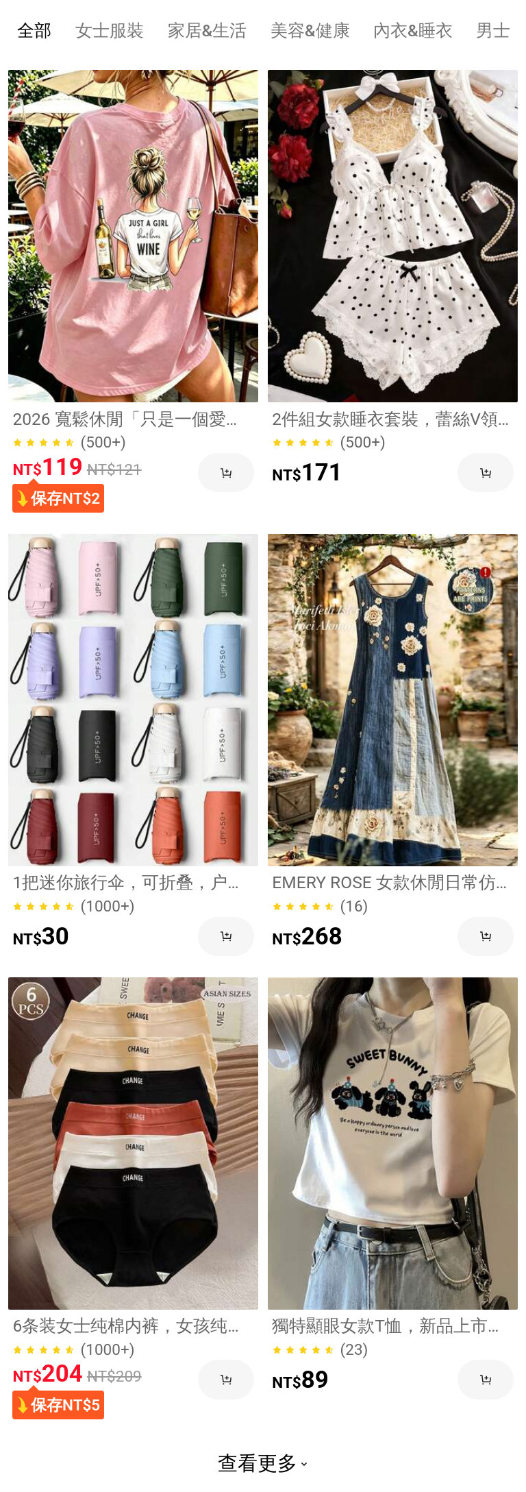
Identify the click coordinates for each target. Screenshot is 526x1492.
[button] (226, 472)
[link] (133, 236)
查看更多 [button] (263, 1463)
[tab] (34, 30)
